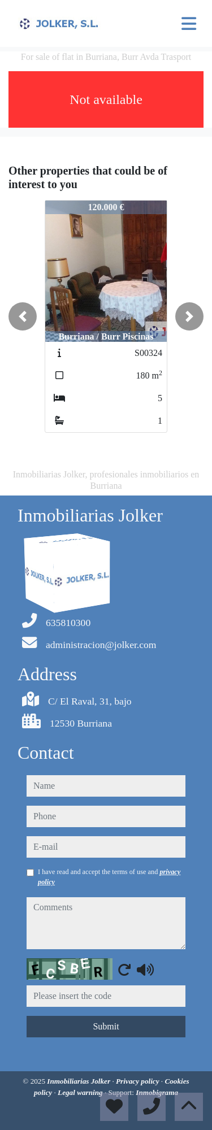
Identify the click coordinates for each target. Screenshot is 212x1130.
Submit (106, 1026)
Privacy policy (138, 1081)
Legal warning (81, 1092)
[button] (22, 316)
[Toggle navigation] (189, 23)
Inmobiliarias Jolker (79, 1081)
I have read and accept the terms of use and (109, 877)
